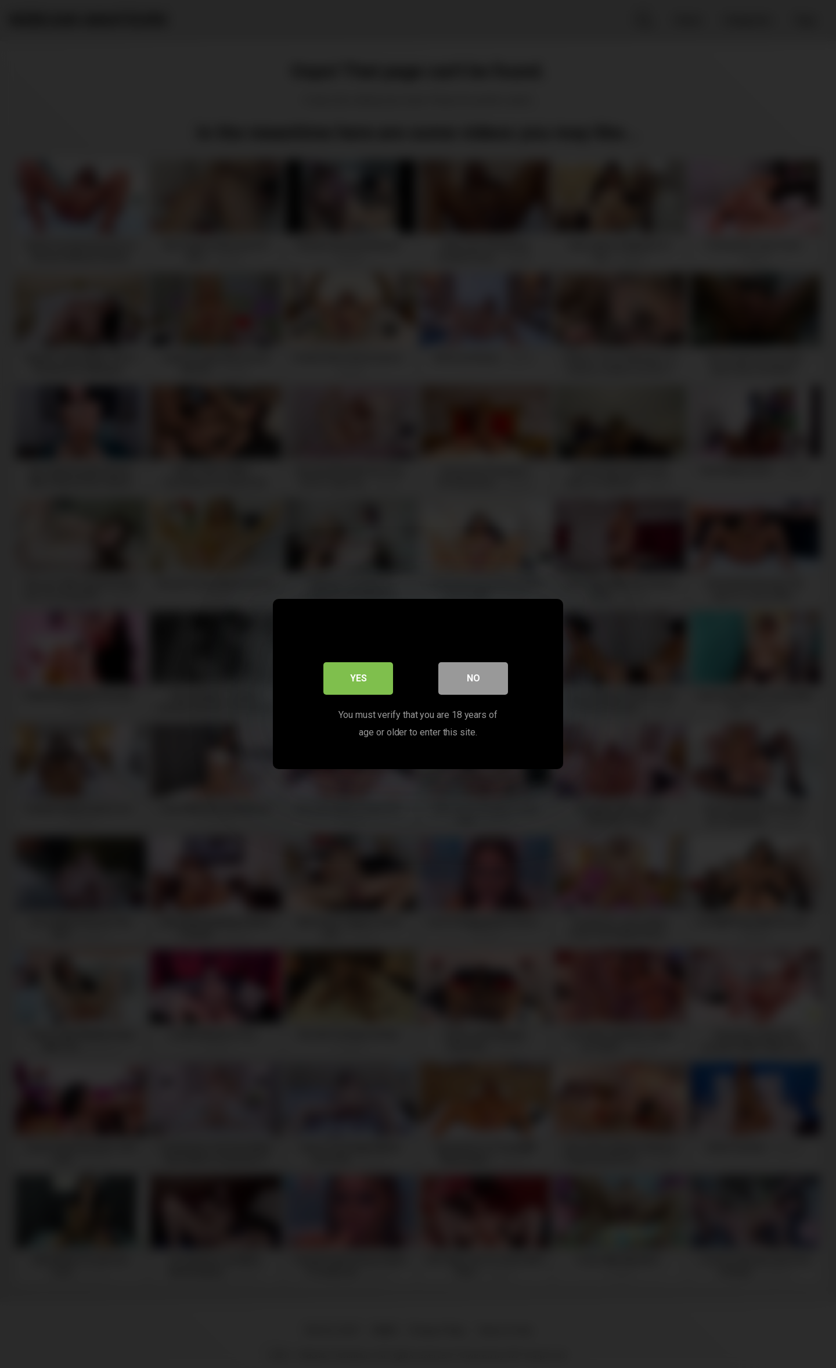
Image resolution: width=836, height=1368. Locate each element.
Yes (358, 678)
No (473, 678)
